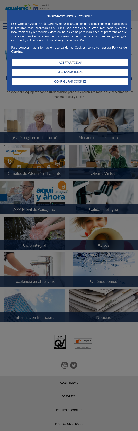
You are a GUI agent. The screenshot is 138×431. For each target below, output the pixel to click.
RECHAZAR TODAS (70, 72)
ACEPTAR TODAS (70, 62)
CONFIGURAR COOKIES (70, 81)
